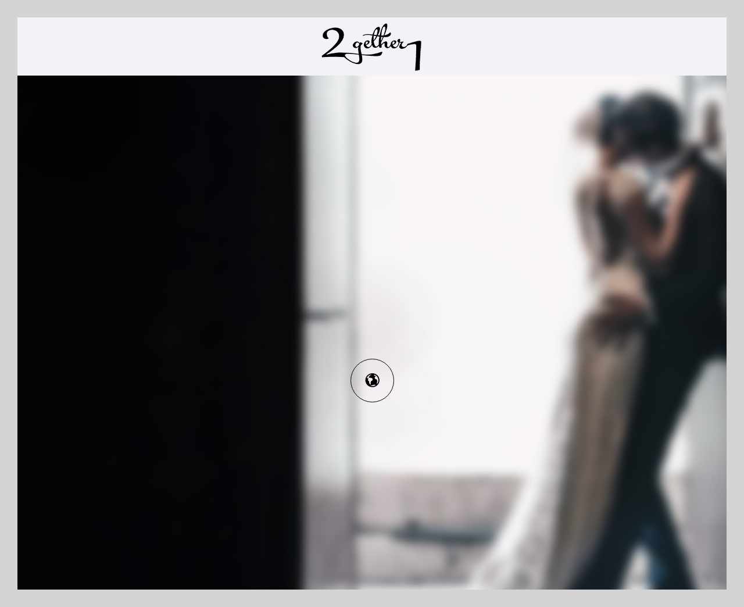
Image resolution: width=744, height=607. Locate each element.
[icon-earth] (372, 380)
